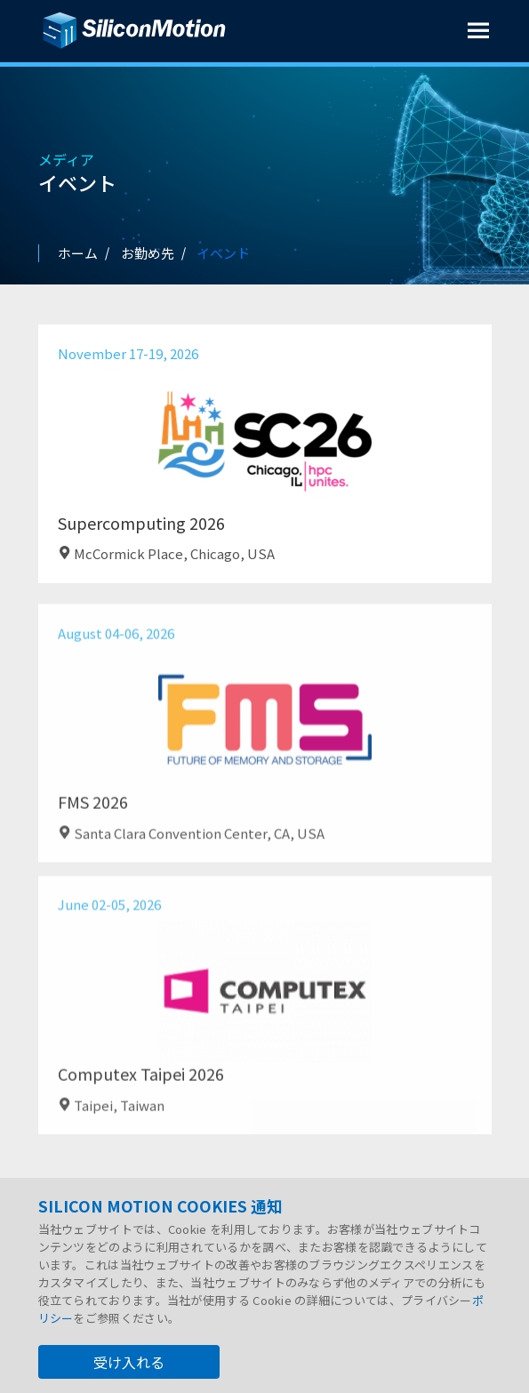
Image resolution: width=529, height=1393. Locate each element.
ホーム (78, 253)
